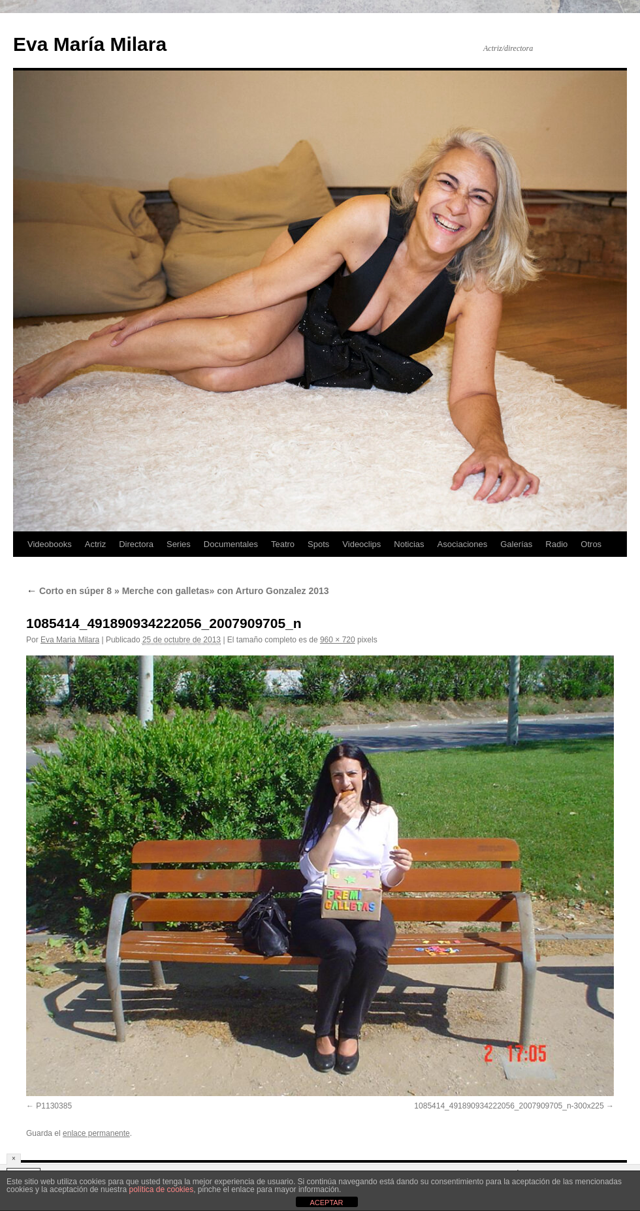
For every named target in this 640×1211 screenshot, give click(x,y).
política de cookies (161, 1189)
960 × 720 (337, 639)
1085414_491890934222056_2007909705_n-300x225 (508, 1105)
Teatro (283, 544)
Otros (591, 544)
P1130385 (54, 1105)
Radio (556, 544)
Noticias (409, 544)
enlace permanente (96, 1133)
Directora (136, 544)
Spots (318, 544)
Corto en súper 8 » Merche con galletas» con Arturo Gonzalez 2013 (177, 591)
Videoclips (361, 544)
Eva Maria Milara (69, 639)
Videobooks (49, 544)
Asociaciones (463, 544)
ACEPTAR (326, 1202)
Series (179, 544)
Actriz (95, 544)
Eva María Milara (90, 44)
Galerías (516, 544)
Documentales (231, 544)
